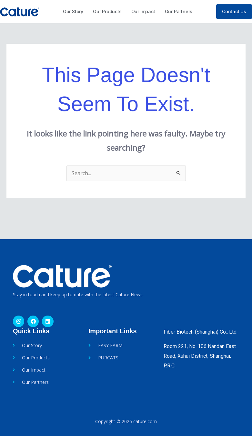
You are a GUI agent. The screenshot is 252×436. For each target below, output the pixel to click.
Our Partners (179, 11)
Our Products (107, 11)
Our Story (73, 11)
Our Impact (143, 11)
